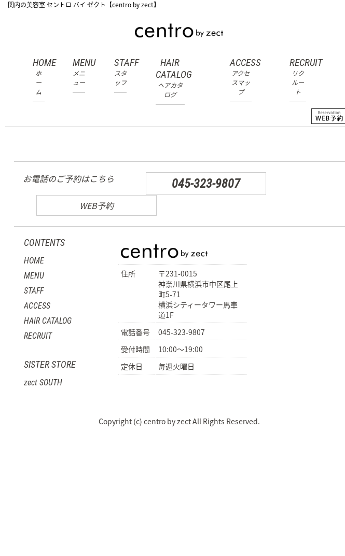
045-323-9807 (206, 183)
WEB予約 (96, 205)
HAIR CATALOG (170, 78)
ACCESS (241, 76)
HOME (39, 76)
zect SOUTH (43, 382)
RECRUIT (297, 76)
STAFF (120, 72)
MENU (79, 72)
